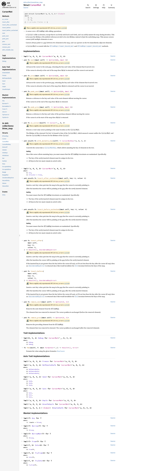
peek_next (35, 91)
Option (52, 60)
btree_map (39, 2)
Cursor (52, 123)
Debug (40, 338)
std (8, 3)
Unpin (45, 400)
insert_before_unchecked (48, 209)
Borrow (35, 426)
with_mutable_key (45, 141)
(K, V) (65, 302)
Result (31, 250)
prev (32, 76)
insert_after (36, 240)
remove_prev (36, 318)
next (32, 60)
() (36, 250)
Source (25, 8)
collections (30, 2)
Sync (44, 389)
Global (61, 14)
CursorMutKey (68, 141)
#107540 (63, 28)
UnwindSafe (58, 408)
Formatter (49, 348)
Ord (30, 173)
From (34, 441)
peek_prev (35, 107)
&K (57, 60)
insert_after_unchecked (47, 178)
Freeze (45, 361)
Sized (39, 422)
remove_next (36, 302)
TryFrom (38, 453)
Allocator (32, 175)
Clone (40, 175)
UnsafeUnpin (48, 404)
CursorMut (47, 56)
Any (33, 418)
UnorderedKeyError (47, 250)
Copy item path (44, 5)
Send (44, 377)
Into (37, 445)
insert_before (37, 271)
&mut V (63, 60)
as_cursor (35, 123)
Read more (61, 351)
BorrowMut (36, 434)
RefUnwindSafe (49, 365)
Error (75, 348)
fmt (28, 348)
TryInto (38, 461)
